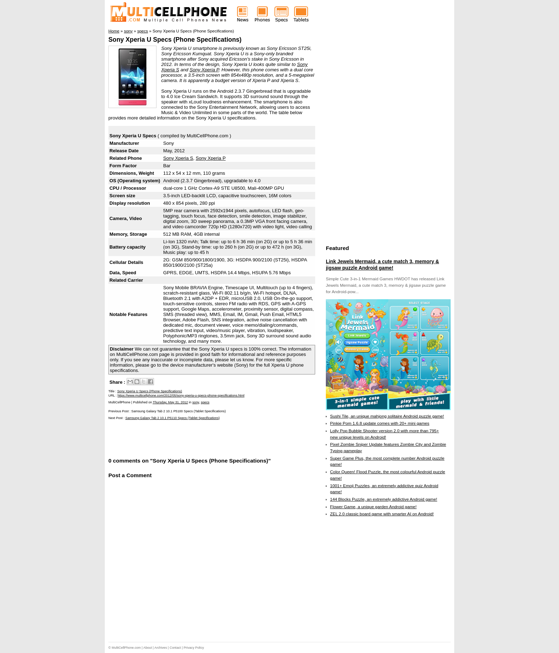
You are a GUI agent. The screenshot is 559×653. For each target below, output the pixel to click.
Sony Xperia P (204, 69)
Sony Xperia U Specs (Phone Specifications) (175, 39)
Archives (160, 647)
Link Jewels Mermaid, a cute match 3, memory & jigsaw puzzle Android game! (382, 265)
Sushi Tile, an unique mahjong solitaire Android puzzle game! (387, 416)
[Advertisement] (191, 438)
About (147, 647)
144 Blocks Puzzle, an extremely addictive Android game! (383, 499)
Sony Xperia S (178, 158)
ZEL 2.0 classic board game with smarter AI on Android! (382, 513)
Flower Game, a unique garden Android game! (373, 506)
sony (196, 402)
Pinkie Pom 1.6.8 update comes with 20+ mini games (379, 423)
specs (205, 402)
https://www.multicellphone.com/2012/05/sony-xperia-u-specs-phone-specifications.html (181, 395)
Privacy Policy (194, 647)
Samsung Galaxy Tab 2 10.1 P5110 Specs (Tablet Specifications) (172, 418)
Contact (175, 647)
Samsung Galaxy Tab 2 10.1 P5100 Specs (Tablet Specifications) (178, 411)
